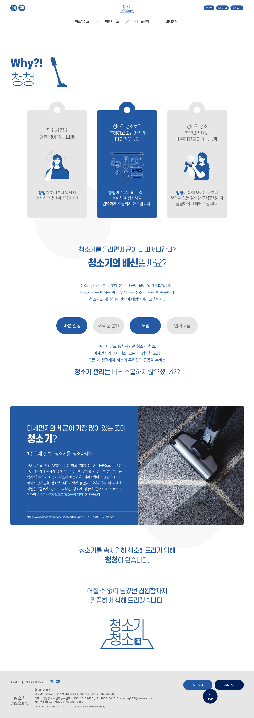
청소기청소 (82, 22)
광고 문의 (198, 685)
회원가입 (222, 8)
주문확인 (236, 8)
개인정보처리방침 (35, 682)
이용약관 (15, 682)
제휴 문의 (229, 685)
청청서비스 (112, 22)
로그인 (209, 8)
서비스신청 (142, 22)
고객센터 (171, 22)
